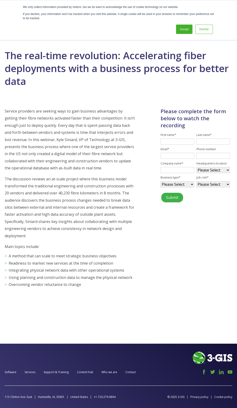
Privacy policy (199, 397)
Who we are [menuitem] (109, 372)
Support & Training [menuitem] (56, 372)
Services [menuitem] (30, 372)
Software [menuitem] (10, 372)
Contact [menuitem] (130, 372)
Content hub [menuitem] (85, 372)
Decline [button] (204, 29)
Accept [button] (184, 29)
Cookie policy (223, 397)
